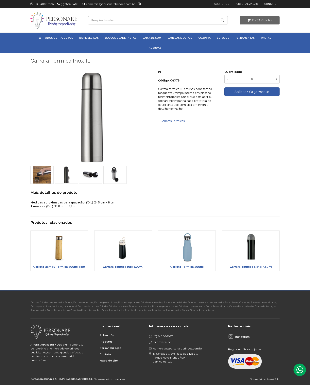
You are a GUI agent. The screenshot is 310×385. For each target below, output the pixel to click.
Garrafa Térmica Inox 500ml (123, 267)
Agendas (155, 47)
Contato (270, 3)
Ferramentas (245, 37)
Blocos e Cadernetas (120, 37)
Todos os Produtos (58, 37)
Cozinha (204, 37)
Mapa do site (109, 360)
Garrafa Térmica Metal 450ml (251, 267)
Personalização (246, 3)
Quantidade (233, 72)
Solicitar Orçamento (251, 92)
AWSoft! (275, 379)
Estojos (223, 37)
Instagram (242, 336)
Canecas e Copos (179, 37)
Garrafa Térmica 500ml (187, 267)
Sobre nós (221, 3)
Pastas (266, 37)
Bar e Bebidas (89, 37)
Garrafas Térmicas (173, 121)
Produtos (106, 341)
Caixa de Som (152, 37)
